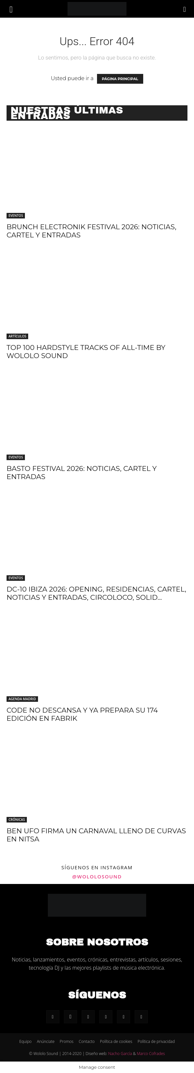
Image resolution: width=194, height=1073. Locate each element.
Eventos (16, 215)
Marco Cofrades (151, 1053)
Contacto (87, 1041)
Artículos (17, 336)
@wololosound (97, 876)
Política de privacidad (156, 1041)
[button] (11, 9)
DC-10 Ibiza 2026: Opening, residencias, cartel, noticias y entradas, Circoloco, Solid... (96, 593)
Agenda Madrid (22, 699)
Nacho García (120, 1053)
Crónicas (17, 819)
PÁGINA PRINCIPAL (120, 79)
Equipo (25, 1041)
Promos (66, 1041)
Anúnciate (45, 1041)
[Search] (185, 9)
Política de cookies (116, 1041)
